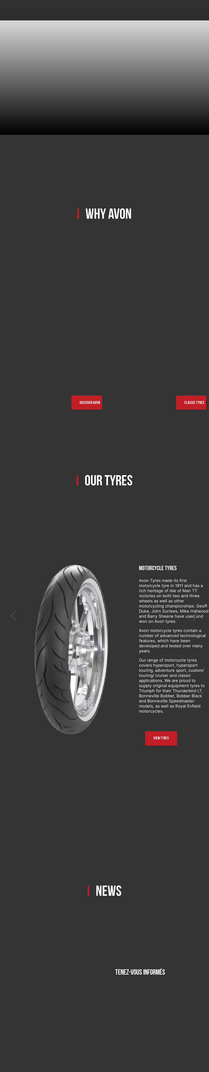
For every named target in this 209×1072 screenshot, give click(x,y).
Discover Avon (90, 402)
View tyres (161, 738)
